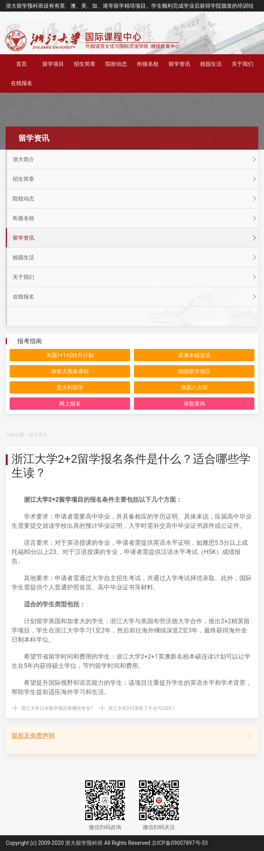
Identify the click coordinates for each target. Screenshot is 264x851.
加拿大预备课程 (70, 371)
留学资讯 (179, 64)
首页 (21, 64)
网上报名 (70, 403)
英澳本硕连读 (194, 355)
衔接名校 (148, 64)
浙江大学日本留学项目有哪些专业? (57, 708)
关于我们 (242, 64)
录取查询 (194, 403)
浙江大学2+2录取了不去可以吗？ (142, 708)
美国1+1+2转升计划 (70, 355)
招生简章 (84, 64)
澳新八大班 (194, 387)
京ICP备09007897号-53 (180, 843)
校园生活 (211, 64)
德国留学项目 (194, 371)
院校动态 (116, 64)
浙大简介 (135, 159)
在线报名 (191, 29)
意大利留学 (70, 387)
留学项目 (53, 64)
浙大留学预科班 (84, 843)
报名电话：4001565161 (233, 29)
